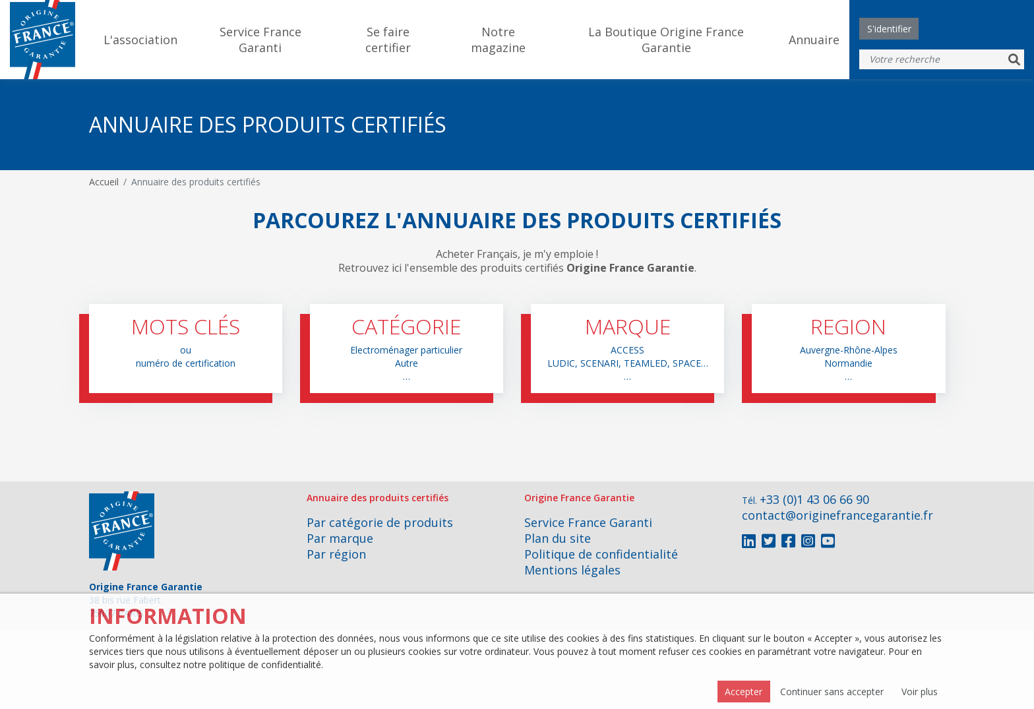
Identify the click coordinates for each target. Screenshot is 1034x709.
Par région (336, 554)
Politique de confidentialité (601, 554)
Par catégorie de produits (380, 522)
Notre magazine (498, 39)
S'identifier (889, 28)
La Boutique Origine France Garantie (666, 39)
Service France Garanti (260, 39)
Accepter (743, 691)
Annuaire (814, 39)
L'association (140, 39)
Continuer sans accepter (832, 691)
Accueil (104, 181)
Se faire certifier (388, 39)
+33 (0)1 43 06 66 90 (814, 499)
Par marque (340, 538)
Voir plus (919, 691)
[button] (185, 348)
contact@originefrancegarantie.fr (837, 515)
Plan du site (557, 538)
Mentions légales (572, 570)
